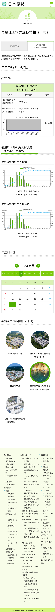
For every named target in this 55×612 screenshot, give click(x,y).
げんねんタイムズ (28, 554)
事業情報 (27, 18)
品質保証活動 (12, 555)
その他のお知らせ (28, 578)
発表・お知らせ (26, 558)
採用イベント (48, 529)
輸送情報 (10, 564)
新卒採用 (46, 523)
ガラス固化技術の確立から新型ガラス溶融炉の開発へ (31, 531)
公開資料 (10, 558)
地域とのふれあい (30, 548)
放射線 (47, 502)
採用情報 (45, 520)
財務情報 (9, 482)
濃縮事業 (10, 494)
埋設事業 (10, 497)
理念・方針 (10, 467)
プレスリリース (28, 561)
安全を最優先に (28, 490)
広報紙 (45, 470)
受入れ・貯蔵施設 (41, 46)
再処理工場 (14, 46)
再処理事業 (11, 499)
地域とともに (27, 543)
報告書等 (10, 561)
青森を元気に (29, 551)
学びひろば (47, 490)
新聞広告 (46, 467)
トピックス (26, 564)
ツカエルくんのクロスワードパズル (48, 476)
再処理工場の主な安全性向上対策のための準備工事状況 (30, 513)
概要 (7, 491)
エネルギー (49, 493)
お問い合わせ (46, 535)
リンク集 (45, 538)
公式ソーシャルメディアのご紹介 (48, 513)
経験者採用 (47, 526)
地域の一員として (30, 546)
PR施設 (46, 482)
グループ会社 (10, 484)
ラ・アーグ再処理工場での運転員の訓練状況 (31, 484)
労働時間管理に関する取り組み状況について (31, 584)
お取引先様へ (46, 532)
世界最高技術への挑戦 (30, 519)
